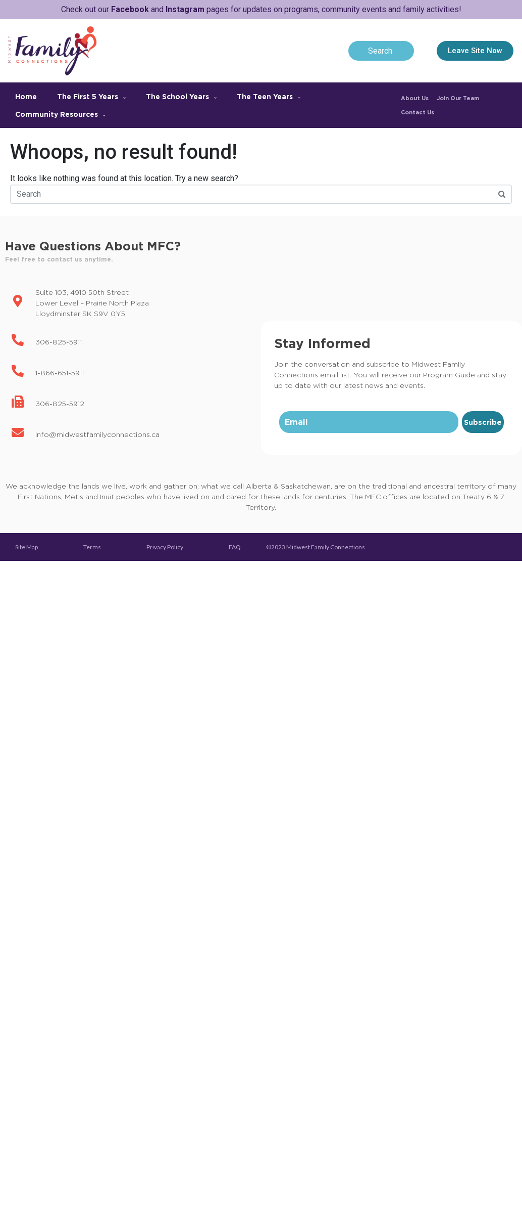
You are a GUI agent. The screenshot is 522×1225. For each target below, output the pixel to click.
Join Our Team (458, 98)
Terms (92, 547)
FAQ (235, 547)
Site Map (26, 547)
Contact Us (417, 112)
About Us (415, 98)
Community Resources (60, 114)
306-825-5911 (58, 341)
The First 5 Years (91, 96)
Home (26, 96)
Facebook (130, 9)
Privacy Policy (164, 547)
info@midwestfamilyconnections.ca (97, 434)
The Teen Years (268, 96)
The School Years (181, 96)
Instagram (185, 9)
